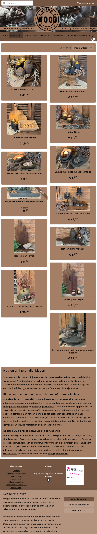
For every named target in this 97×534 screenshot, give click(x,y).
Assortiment (16, 35)
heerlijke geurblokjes (43, 406)
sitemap (39, 529)
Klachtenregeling (16, 482)
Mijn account (85, 3)
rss (44, 529)
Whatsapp (45, 35)
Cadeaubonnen (31, 35)
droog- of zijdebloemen (15, 406)
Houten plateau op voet (72, 91)
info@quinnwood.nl (58, 453)
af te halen (55, 439)
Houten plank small (24, 256)
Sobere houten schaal (24, 137)
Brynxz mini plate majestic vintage (73, 172)
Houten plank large (73, 299)
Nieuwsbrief (58, 35)
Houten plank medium (72, 249)
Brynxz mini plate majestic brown (24, 173)
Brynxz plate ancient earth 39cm (24, 306)
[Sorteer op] (83, 47)
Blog (91, 35)
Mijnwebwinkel (76, 529)
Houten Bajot (73, 132)
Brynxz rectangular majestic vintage (24, 201)
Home (5, 35)
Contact (16, 471)
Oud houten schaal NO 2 (24, 89)
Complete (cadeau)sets (76, 35)
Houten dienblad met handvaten (73, 213)
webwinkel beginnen (53, 529)
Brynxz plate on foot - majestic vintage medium (73, 351)
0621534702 (10, 453)
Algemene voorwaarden (16, 473)
